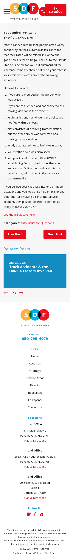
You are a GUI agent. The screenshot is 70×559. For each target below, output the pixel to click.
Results (35, 385)
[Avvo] (41, 514)
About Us (35, 363)
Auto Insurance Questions (37, 223)
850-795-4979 (35, 338)
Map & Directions (35, 440)
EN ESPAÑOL (55, 10)
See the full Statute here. (19, 214)
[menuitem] (17, 553)
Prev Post (15, 234)
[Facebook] (35, 514)
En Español (35, 400)
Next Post (55, 234)
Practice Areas (35, 378)
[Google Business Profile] (29, 514)
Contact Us (35, 407)
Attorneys (35, 370)
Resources (35, 392)
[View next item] (21, 292)
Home (35, 356)
